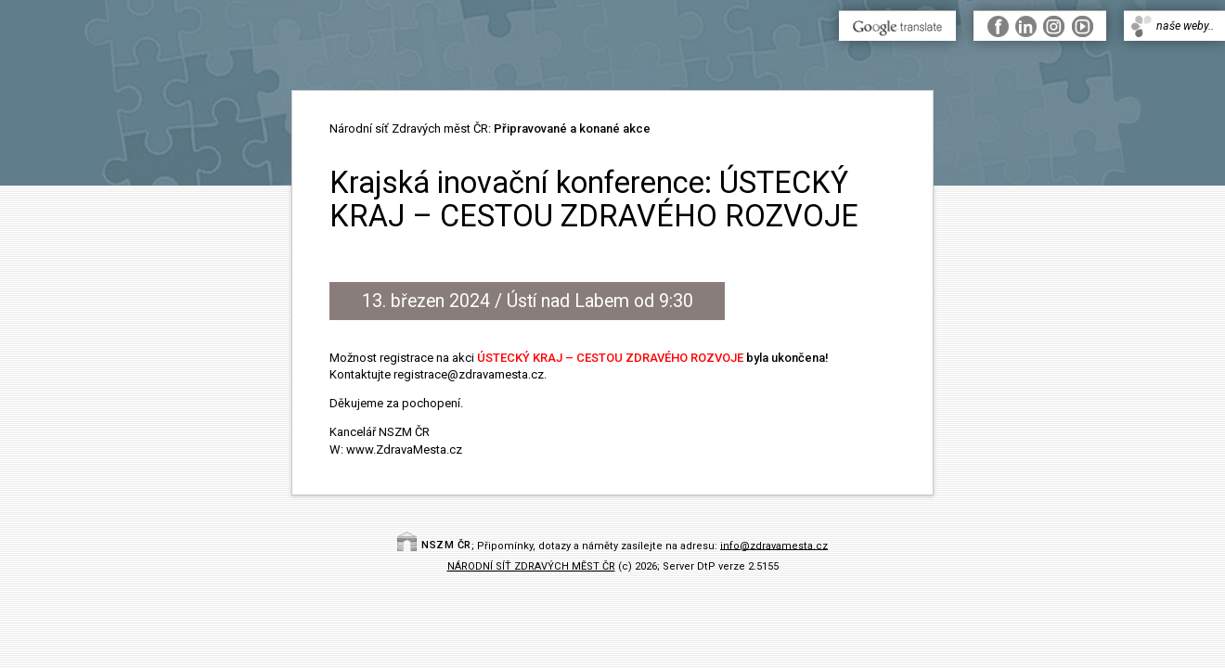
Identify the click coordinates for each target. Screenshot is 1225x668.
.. (1040, 25)
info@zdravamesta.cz (774, 545)
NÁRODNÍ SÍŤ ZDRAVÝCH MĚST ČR (531, 566)
